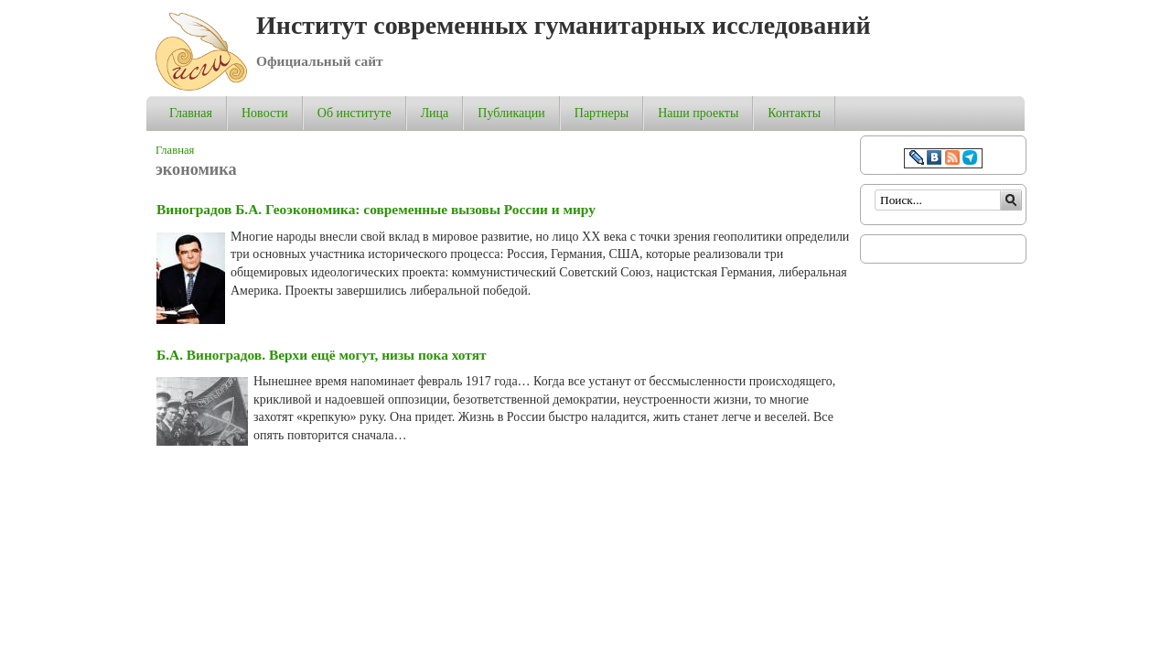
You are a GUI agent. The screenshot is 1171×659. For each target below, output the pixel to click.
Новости (265, 113)
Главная (190, 113)
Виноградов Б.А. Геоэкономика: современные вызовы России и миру (376, 209)
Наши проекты (698, 113)
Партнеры (601, 113)
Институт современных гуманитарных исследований (563, 25)
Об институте (354, 113)
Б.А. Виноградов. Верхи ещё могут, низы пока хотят (321, 354)
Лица (435, 113)
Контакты (794, 113)
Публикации (511, 113)
